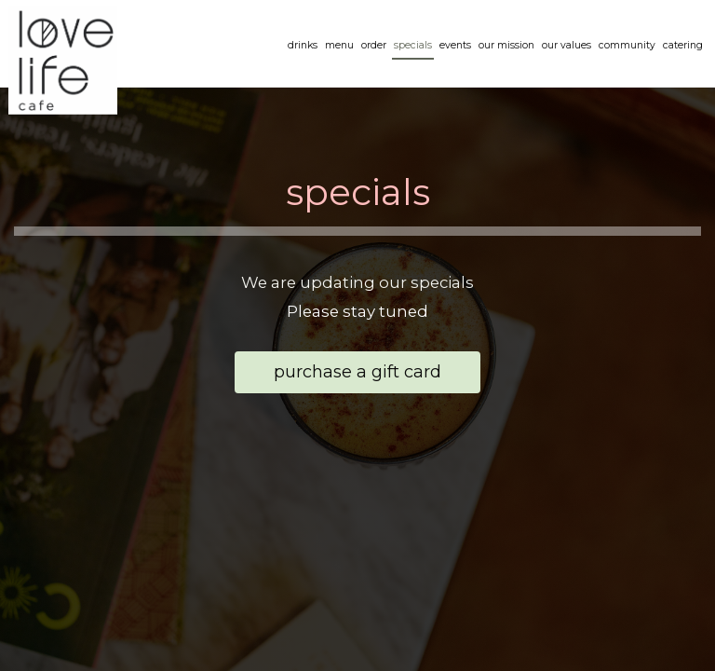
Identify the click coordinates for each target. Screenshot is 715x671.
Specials (412, 46)
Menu (338, 46)
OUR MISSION (505, 46)
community (626, 46)
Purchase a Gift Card (338, 377)
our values (565, 46)
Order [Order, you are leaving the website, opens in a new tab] (372, 46)
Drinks (302, 46)
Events (454, 46)
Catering (682, 46)
